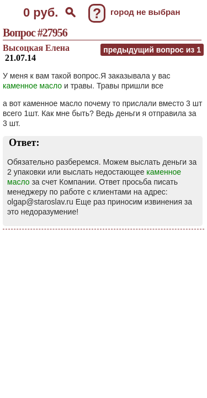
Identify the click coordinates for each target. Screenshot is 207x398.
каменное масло (32, 85)
